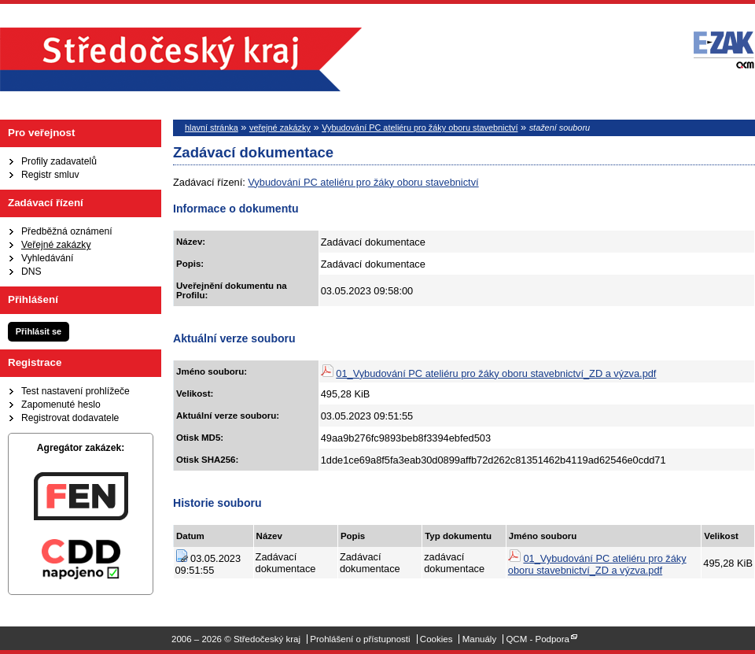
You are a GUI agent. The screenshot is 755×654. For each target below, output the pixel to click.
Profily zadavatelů (59, 161)
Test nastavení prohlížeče (75, 391)
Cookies (436, 639)
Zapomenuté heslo (61, 404)
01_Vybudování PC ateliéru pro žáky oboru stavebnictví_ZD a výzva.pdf (496, 373)
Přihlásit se (38, 331)
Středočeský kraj (181, 59)
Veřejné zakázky (56, 244)
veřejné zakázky (280, 127)
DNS (31, 271)
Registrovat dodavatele (70, 417)
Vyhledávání (47, 258)
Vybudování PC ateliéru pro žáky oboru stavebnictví (419, 127)
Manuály (479, 639)
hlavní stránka (211, 127)
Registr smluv (50, 174)
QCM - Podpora (537, 639)
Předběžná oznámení (66, 231)
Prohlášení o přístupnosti (360, 639)
